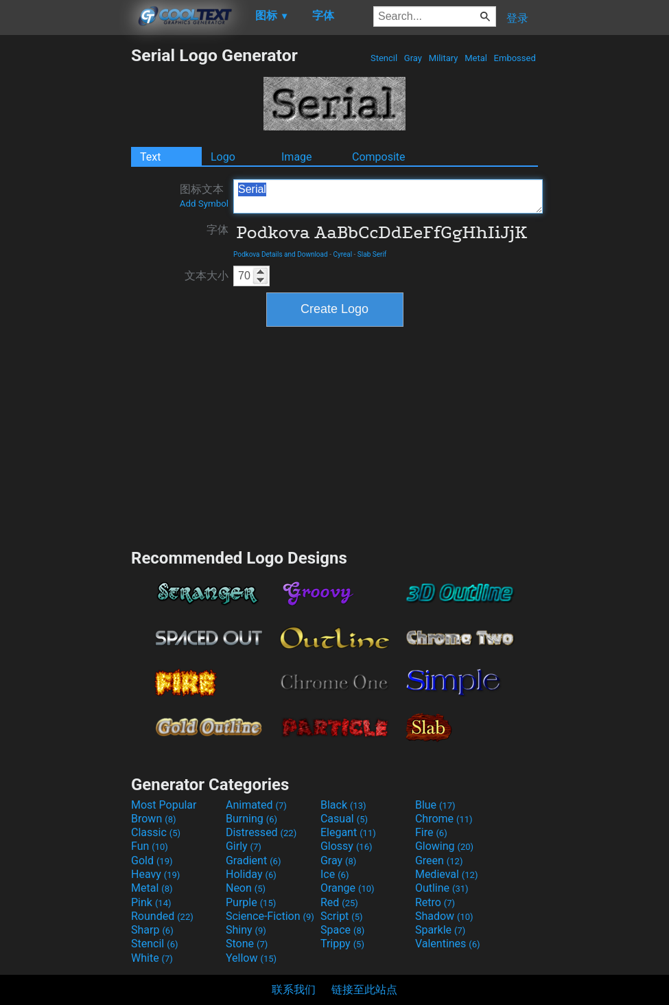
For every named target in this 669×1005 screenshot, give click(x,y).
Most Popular (164, 804)
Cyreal (342, 254)
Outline (442, 887)
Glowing (444, 846)
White (152, 957)
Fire (431, 832)
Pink (151, 902)
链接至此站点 (364, 989)
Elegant (348, 832)
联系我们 (294, 989)
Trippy (342, 943)
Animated (256, 804)
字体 (217, 229)
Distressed (261, 832)
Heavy (155, 874)
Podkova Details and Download (280, 254)
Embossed (514, 58)
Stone (247, 943)
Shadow (444, 916)
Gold (152, 860)
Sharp (152, 929)
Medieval (446, 874)
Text (150, 156)
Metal (475, 58)
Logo (223, 156)
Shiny (246, 929)
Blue (435, 804)
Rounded (162, 916)
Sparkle (440, 929)
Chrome (444, 818)
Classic (155, 832)
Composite (379, 156)
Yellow (251, 957)
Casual (344, 818)
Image (296, 156)
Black (343, 804)
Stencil (384, 58)
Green (439, 860)
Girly (243, 846)
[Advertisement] (65, 251)
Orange (347, 887)
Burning (251, 818)
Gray (413, 58)
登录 (517, 18)
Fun (149, 846)
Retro (435, 902)
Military (443, 58)
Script (341, 916)
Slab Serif (371, 254)
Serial (388, 196)
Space (342, 929)
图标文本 (204, 196)
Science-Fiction (270, 916)
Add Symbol (204, 203)
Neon (246, 887)
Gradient (253, 860)
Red (339, 902)
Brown (153, 818)
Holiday (251, 874)
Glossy (346, 846)
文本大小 (206, 275)
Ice (334, 874)
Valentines (447, 943)
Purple (251, 902)
